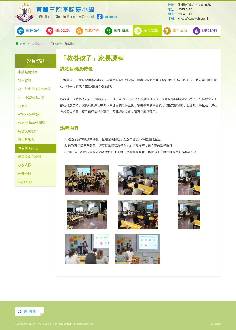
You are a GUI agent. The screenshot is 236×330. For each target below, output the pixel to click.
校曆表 (23, 106)
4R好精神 (25, 182)
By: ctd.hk (216, 324)
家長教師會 (26, 140)
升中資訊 (24, 80)
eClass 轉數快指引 (31, 123)
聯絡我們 (205, 31)
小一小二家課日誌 (31, 97)
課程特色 (87, 31)
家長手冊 (24, 173)
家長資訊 (146, 31)
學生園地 (117, 31)
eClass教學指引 (29, 114)
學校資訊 (58, 31)
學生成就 (175, 31)
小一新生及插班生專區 (34, 89)
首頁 (22, 43)
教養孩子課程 (28, 148)
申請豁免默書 (28, 72)
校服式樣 (24, 165)
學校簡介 (29, 31)
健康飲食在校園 (29, 156)
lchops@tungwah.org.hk (193, 18)
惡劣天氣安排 (28, 131)
